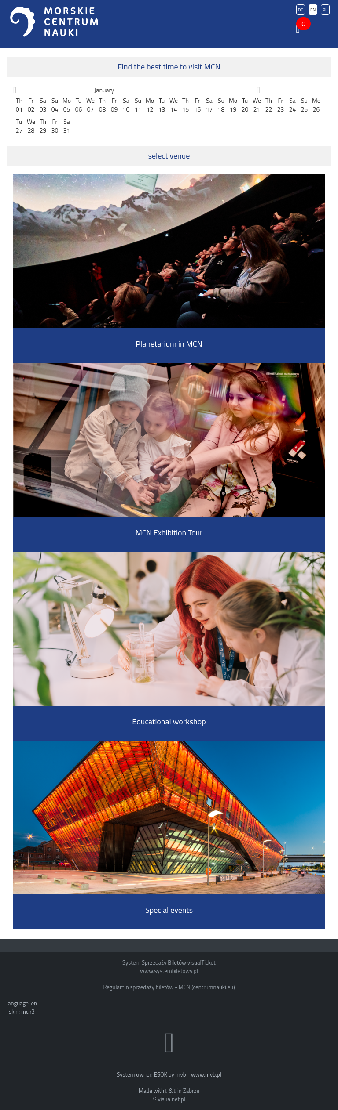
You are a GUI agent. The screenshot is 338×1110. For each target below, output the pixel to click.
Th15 (185, 105)
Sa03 (43, 105)
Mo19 (233, 105)
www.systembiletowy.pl (169, 970)
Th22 (268, 105)
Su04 (55, 105)
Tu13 (161, 105)
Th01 (19, 105)
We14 (173, 105)
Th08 (102, 105)
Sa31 (66, 126)
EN (313, 10)
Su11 (138, 105)
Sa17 (209, 105)
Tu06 (78, 105)
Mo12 (150, 105)
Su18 (221, 105)
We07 (90, 105)
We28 (31, 126)
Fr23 (280, 105)
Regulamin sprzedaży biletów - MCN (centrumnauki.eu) (169, 987)
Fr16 (197, 105)
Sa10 (126, 105)
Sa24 (292, 105)
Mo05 (66, 105)
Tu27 (19, 126)
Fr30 (55, 126)
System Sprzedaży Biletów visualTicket (169, 962)
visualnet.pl (171, 1099)
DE (300, 10)
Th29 (43, 126)
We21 (257, 105)
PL (325, 10)
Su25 (304, 105)
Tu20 (245, 105)
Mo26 (316, 105)
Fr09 (114, 105)
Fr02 (31, 105)
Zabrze (191, 1090)
